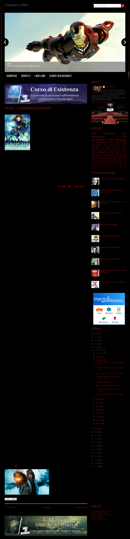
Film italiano (104, 154)
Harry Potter (79, 187)
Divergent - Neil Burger (109, 225)
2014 (96, 446)
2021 (96, 344)
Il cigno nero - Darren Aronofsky (112, 179)
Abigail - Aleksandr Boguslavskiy (28, 108)
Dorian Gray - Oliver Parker (110, 247)
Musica (111, 162)
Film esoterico (107, 160)
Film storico (96, 156)
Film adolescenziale (105, 158)
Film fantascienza (99, 142)
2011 (96, 456)
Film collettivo (115, 166)
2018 (96, 432)
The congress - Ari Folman (110, 259)
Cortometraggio (118, 164)
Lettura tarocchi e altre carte (101, 515)
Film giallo (106, 156)
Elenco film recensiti (60, 76)
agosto (98, 399)
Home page (46, 507)
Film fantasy (40, 112)
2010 (96, 460)
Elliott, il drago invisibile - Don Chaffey (109, 394)
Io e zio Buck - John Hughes (111, 213)
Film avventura (109, 150)
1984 (69, 187)
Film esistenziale (99, 152)
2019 (96, 429)
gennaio (99, 423)
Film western (118, 158)
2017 (96, 435)
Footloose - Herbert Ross (104, 382)
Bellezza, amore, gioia (99, 513)
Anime (124, 147)
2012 (96, 453)
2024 (96, 333)
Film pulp (98, 166)
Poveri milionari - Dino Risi (110, 236)
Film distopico (30, 112)
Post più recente (10, 507)
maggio (99, 410)
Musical (93, 168)
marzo (98, 417)
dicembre (99, 350)
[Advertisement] (109, 486)
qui (16, 466)
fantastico (109, 164)
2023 (96, 337)
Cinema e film (16, 5)
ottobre (99, 357)
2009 (96, 463)
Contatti (25, 76)
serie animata (116, 156)
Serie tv (116, 147)
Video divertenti (103, 162)
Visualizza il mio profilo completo (103, 102)
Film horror (122, 150)
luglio (98, 403)
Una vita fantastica (98, 519)
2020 (96, 347)
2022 (96, 340)
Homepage (12, 76)
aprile (98, 413)
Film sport (101, 164)
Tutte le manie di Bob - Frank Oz (112, 282)
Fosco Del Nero (111, 87)
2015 (96, 442)
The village (61, 187)
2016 (96, 439)
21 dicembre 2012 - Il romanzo (102, 511)
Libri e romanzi (96, 517)
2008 (96, 467)
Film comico (115, 142)
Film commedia (103, 133)
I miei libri (40, 76)
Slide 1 (9, 63)
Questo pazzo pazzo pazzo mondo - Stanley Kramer (108, 377)
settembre (100, 360)
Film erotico (123, 166)
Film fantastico (117, 139)
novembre (100, 353)
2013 (96, 449)
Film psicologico (112, 145)
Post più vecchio (81, 507)
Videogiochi (106, 166)
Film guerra (118, 160)
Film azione (96, 150)
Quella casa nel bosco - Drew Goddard (109, 373)
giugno (98, 406)
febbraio (99, 420)
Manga (112, 154)
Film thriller (115, 152)
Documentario (118, 162)
